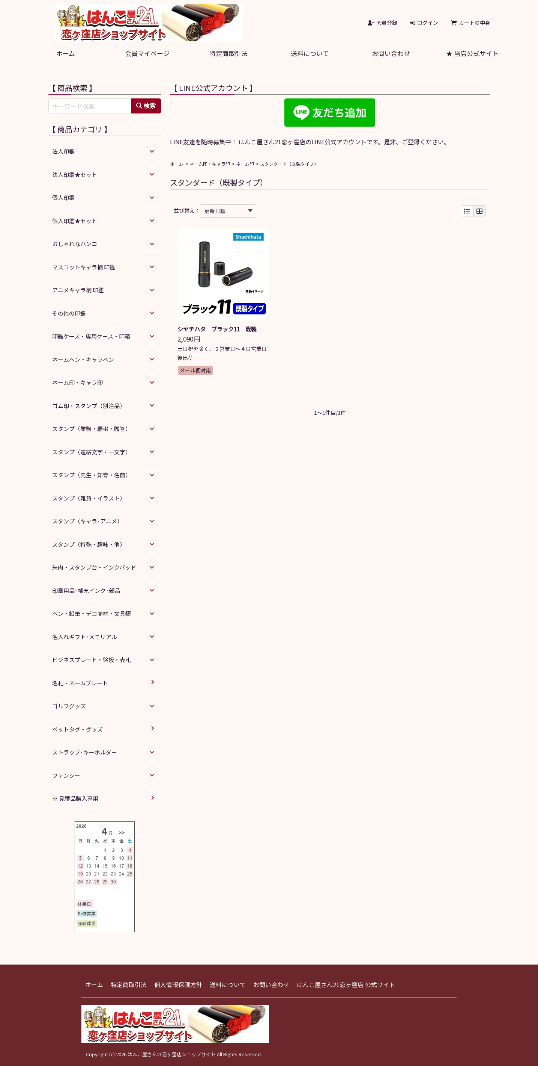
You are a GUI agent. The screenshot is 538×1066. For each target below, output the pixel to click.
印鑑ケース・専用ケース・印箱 (91, 336)
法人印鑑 (63, 151)
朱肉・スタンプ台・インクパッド (94, 567)
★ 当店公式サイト (472, 53)
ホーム (65, 53)
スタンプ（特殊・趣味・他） (88, 544)
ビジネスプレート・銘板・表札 (91, 660)
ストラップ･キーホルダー (84, 752)
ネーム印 (245, 163)
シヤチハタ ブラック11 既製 (217, 329)
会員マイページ (147, 53)
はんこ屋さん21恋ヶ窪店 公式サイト (346, 984)
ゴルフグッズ (69, 706)
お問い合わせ (391, 53)
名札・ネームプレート (80, 683)
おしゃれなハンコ (74, 244)
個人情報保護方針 (178, 984)
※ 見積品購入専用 (75, 798)
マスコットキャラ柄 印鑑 (83, 267)
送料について (310, 53)
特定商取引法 (228, 53)
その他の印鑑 (69, 313)
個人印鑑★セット (74, 221)
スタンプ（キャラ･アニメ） (87, 521)
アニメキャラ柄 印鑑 (78, 290)
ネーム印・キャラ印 (209, 163)
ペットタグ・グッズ (77, 729)
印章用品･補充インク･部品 (86, 590)
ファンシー (66, 775)
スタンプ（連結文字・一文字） (91, 452)
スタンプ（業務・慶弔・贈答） (91, 428)
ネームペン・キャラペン (83, 359)
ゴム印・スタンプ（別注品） (88, 406)
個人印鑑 (63, 197)
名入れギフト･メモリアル (84, 637)
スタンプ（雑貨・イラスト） (88, 498)
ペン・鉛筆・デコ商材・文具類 (91, 613)
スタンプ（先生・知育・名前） (91, 475)
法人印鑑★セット (74, 174)
